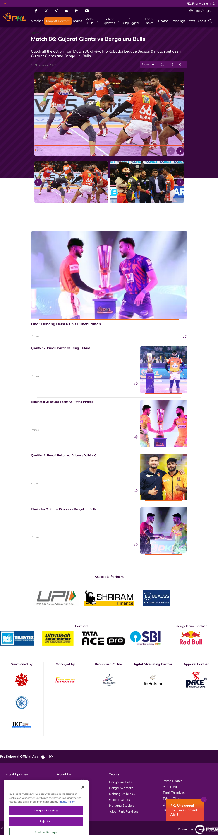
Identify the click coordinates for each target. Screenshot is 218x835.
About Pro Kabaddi (70, 781)
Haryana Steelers (121, 805)
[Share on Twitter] (162, 64)
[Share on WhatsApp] (171, 64)
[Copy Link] (180, 64)
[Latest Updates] (110, 21)
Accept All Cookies (46, 825)
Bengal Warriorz (121, 788)
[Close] (83, 802)
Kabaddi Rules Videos (73, 787)
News (9, 793)
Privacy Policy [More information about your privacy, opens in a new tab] (67, 816)
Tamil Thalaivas (174, 793)
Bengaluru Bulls (120, 782)
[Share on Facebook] (153, 64)
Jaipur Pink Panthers (124, 811)
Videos (9, 781)
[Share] (185, 336)
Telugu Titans (172, 798)
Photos (35, 336)
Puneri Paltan (172, 787)
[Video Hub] (91, 21)
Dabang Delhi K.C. (122, 794)
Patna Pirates (172, 781)
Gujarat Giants (119, 800)
